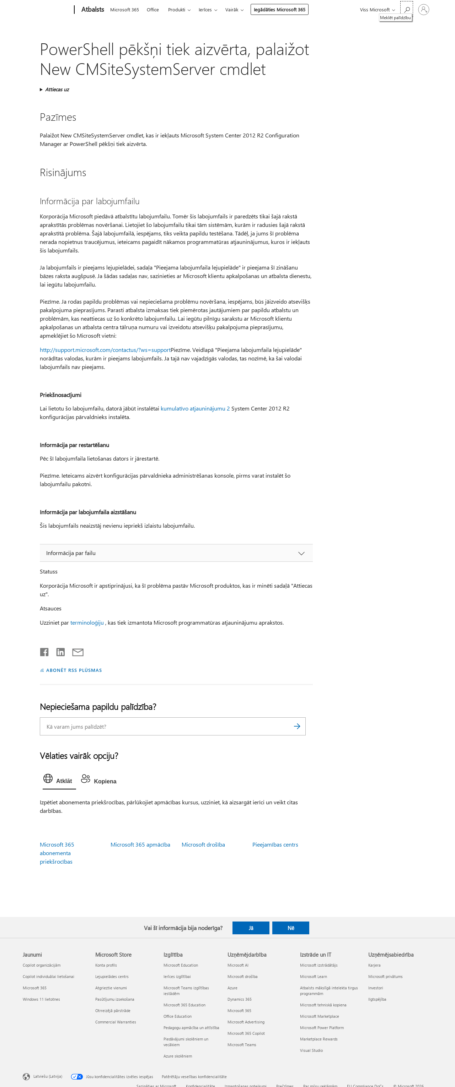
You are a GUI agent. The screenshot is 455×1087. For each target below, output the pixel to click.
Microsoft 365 (124, 9)
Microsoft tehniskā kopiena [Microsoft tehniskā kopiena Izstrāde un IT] (323, 1004)
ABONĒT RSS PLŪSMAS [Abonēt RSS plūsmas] (74, 670)
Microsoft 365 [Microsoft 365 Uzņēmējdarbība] (239, 1010)
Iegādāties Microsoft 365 (279, 9)
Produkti (176, 9)
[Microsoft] (47, 10)
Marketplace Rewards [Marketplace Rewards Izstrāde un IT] (319, 1039)
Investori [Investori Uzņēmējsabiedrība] (375, 987)
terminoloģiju (87, 622)
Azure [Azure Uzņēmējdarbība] (232, 987)
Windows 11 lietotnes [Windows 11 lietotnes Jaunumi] (41, 999)
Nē (291, 927)
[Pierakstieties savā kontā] (423, 9)
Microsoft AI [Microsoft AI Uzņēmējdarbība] (238, 965)
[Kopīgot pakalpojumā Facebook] (45, 650)
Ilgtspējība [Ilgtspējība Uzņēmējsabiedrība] (377, 999)
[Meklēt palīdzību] (406, 9)
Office (153, 9)
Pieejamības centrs (275, 844)
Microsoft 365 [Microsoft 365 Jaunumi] (35, 987)
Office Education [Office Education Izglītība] (178, 1016)
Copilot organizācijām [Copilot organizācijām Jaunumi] (41, 965)
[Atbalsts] (92, 10)
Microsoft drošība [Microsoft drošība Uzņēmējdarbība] (243, 976)
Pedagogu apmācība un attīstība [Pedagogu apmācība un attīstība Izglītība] (191, 1027)
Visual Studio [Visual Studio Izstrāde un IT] (311, 1050)
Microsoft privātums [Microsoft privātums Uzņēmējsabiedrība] (385, 976)
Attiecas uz (57, 89)
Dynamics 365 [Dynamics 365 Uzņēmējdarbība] (240, 999)
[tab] (59, 780)
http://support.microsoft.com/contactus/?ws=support (105, 349)
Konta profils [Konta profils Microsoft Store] (106, 965)
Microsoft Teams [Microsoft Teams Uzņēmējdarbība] (242, 1044)
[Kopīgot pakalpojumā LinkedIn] (58, 650)
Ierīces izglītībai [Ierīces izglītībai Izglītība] (177, 976)
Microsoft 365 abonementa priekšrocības (57, 853)
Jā (251, 927)
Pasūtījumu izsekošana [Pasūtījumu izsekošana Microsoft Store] (114, 999)
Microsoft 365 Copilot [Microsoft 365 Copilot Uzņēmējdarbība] (246, 1033)
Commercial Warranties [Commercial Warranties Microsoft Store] (115, 1022)
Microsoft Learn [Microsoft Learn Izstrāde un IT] (313, 976)
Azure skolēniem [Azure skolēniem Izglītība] (178, 1056)
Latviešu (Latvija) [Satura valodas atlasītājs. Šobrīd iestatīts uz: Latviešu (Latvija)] (47, 1075)
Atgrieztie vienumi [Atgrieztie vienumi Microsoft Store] (111, 987)
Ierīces (205, 9)
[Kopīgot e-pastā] (75, 650)
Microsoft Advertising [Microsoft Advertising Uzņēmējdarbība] (246, 1022)
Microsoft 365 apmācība (140, 844)
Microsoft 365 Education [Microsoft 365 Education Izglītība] (184, 1004)
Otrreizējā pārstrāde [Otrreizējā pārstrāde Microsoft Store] (112, 1010)
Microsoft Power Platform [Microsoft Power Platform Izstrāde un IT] (322, 1027)
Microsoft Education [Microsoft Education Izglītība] (181, 965)
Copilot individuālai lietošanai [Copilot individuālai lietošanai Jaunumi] (48, 976)
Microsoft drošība (203, 844)
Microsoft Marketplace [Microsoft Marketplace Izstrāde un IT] (319, 1016)
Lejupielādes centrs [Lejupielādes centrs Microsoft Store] (112, 976)
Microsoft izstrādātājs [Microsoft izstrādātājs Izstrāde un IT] (319, 965)
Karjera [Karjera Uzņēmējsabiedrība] (374, 965)
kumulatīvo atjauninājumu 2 (195, 408)
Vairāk (231, 9)
